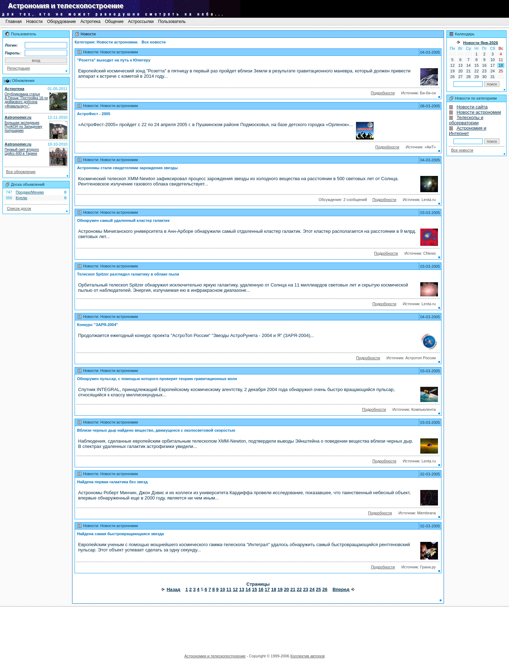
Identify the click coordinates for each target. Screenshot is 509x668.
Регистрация (18, 68)
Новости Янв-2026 (480, 43)
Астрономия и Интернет (467, 130)
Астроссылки (141, 21)
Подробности (383, 93)
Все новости (462, 150)
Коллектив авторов (307, 656)
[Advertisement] (254, 628)
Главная (13, 21)
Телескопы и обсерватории (466, 120)
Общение (114, 21)
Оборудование (61, 21)
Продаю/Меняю (30, 192)
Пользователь (172, 21)
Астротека (90, 21)
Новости (34, 21)
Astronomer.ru (18, 117)
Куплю (22, 198)
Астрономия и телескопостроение (214, 656)
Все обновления (20, 172)
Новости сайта (472, 107)
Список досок (19, 208)
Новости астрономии (479, 112)
